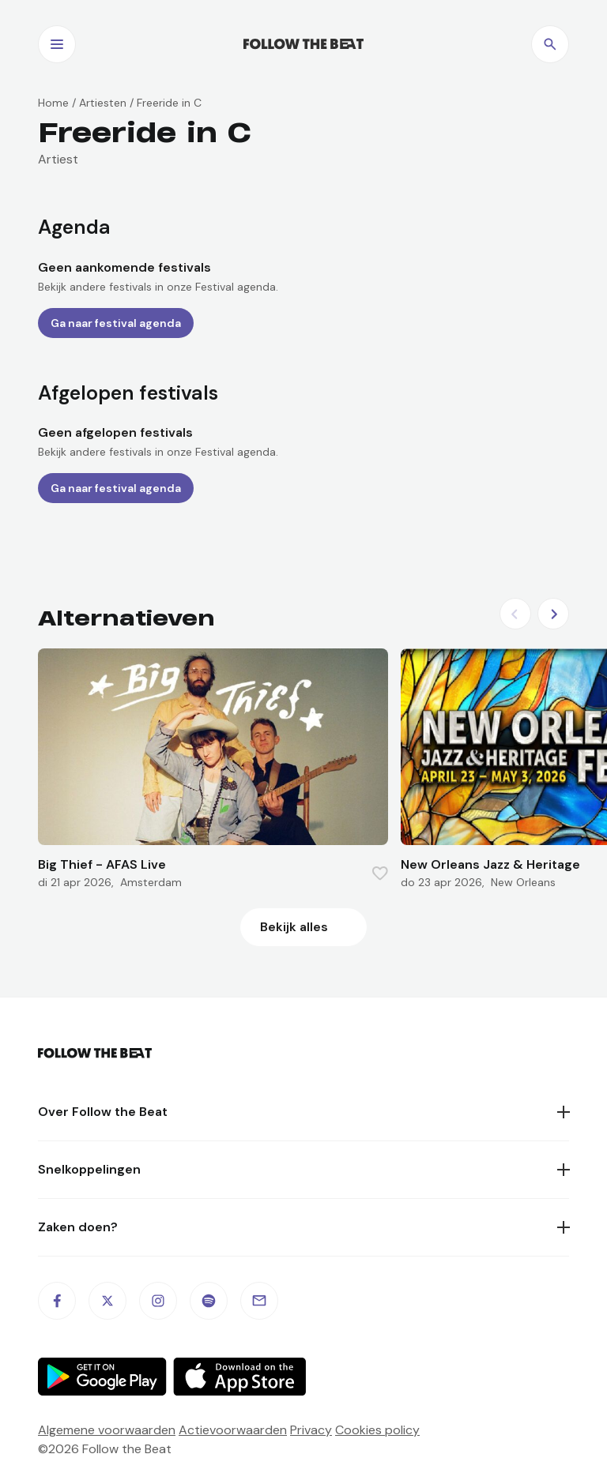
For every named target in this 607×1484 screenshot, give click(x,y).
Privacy (311, 1430)
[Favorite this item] (380, 873)
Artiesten (102, 103)
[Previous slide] (515, 613)
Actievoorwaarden (233, 1430)
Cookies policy (377, 1430)
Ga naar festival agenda (116, 323)
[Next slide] (553, 613)
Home (53, 103)
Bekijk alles (294, 927)
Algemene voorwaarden (106, 1430)
